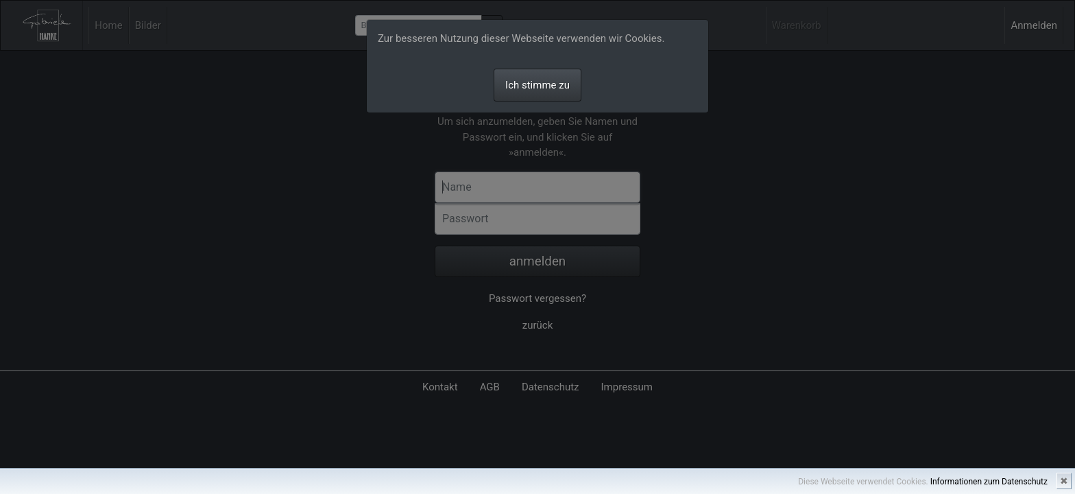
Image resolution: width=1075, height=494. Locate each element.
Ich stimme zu (537, 85)
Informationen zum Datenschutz (989, 481)
